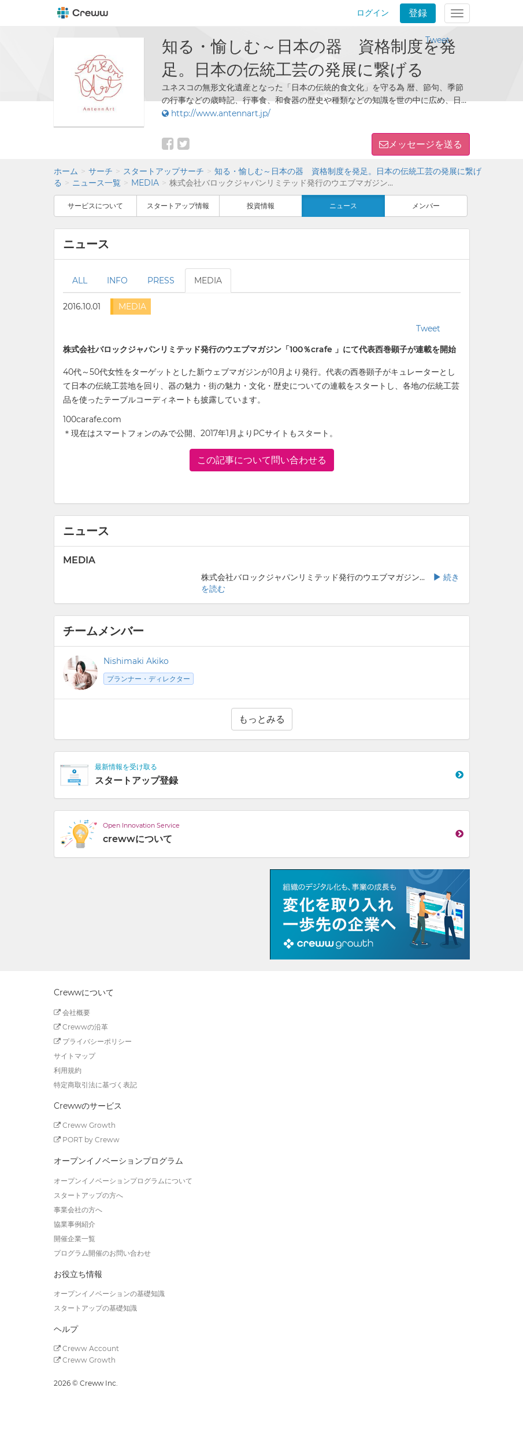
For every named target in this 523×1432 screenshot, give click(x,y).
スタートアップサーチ (163, 171)
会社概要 (72, 1012)
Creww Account (86, 1348)
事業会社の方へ (78, 1209)
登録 (418, 13)
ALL (79, 280)
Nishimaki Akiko (136, 661)
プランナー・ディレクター (148, 678)
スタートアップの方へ (88, 1195)
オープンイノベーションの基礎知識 (109, 1293)
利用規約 (67, 1070)
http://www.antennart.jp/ (216, 113)
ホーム (66, 171)
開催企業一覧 (74, 1238)
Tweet (437, 40)
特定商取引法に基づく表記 (95, 1084)
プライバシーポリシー (93, 1041)
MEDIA (145, 183)
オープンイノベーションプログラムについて (123, 1180)
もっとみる (262, 719)
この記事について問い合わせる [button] (262, 460)
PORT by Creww (87, 1139)
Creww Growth (85, 1125)
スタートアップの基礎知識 (95, 1308)
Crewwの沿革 (81, 1027)
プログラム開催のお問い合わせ (102, 1253)
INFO (117, 280)
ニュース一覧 (96, 183)
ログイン (373, 13)
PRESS (161, 280)
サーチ (100, 171)
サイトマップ (74, 1055)
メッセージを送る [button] (425, 144)
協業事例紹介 (74, 1224)
